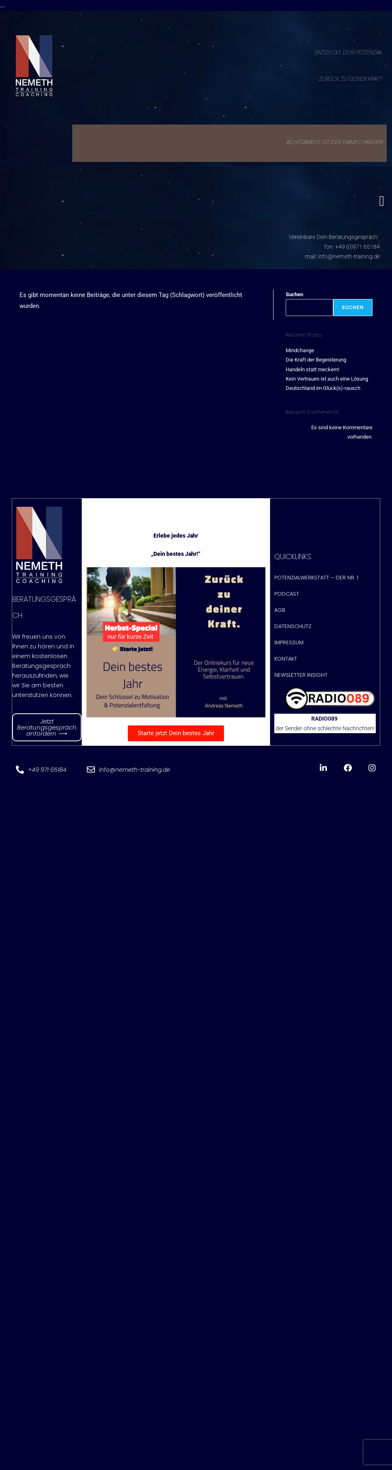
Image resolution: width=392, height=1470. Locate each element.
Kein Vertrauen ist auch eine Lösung (327, 379)
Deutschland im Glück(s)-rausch (323, 388)
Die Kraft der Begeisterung (316, 360)
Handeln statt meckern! (312, 369)
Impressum (289, 642)
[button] (382, 201)
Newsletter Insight (300, 675)
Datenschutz (292, 626)
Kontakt (285, 659)
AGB (279, 610)
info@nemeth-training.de (349, 256)
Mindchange (300, 350)
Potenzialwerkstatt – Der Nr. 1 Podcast (316, 586)
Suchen (294, 294)
